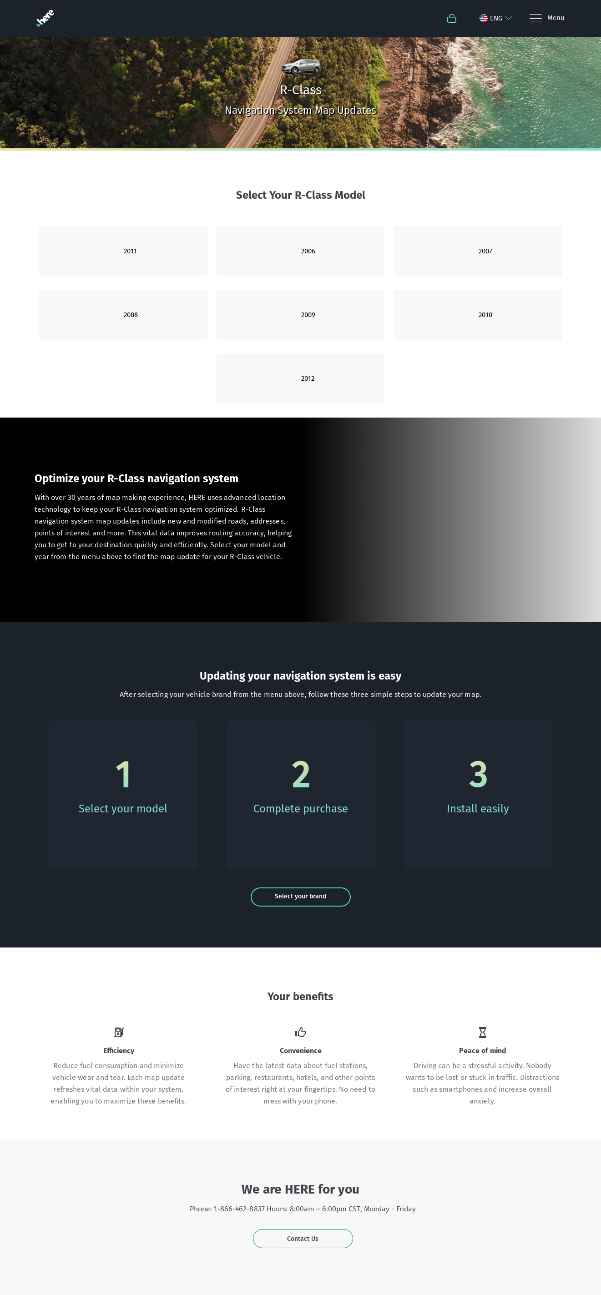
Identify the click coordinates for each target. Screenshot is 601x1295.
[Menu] (546, 18)
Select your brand (300, 896)
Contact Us (302, 1239)
